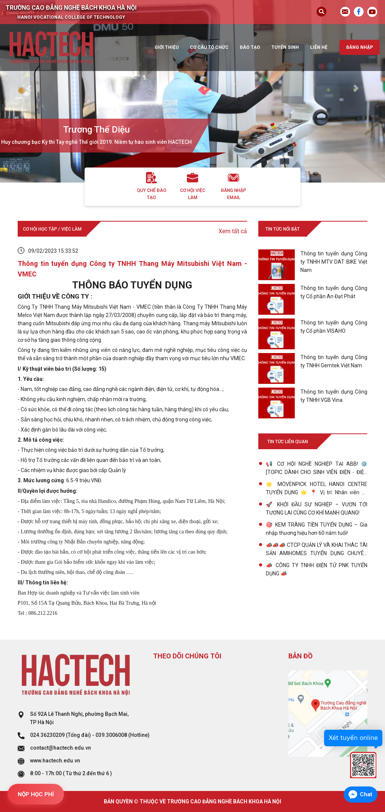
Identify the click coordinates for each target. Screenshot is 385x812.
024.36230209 (47, 735)
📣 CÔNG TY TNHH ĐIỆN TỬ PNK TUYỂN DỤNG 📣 (316, 569)
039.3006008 (111, 735)
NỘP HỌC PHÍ (36, 794)
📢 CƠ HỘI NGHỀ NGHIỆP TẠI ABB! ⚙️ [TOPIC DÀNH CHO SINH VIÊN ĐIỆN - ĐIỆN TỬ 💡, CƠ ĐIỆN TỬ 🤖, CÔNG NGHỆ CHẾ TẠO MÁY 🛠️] (316, 468)
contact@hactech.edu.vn (60, 748)
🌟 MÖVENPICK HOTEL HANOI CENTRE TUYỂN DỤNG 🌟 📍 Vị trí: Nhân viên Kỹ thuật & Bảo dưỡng (316, 489)
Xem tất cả (232, 231)
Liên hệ (318, 47)
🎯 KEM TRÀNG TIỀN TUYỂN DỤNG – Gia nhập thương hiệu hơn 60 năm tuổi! (316, 529)
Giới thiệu (167, 47)
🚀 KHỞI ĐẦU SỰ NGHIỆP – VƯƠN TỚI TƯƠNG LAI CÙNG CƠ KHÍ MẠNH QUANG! (316, 508)
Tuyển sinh (285, 47)
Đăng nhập (359, 47)
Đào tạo (250, 47)
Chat (366, 794)
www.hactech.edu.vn (55, 761)
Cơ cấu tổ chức (209, 47)
